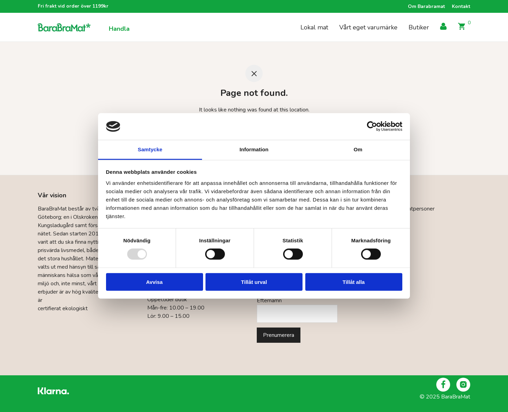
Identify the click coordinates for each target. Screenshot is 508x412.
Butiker (419, 27)
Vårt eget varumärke (368, 27)
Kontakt (461, 6)
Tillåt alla (354, 282)
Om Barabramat (426, 6)
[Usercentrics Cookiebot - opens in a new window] (372, 126)
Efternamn (269, 300)
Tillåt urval (254, 282)
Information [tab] (254, 149)
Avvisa (154, 282)
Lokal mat (314, 27)
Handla (119, 29)
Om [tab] (357, 149)
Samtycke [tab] (150, 149)
